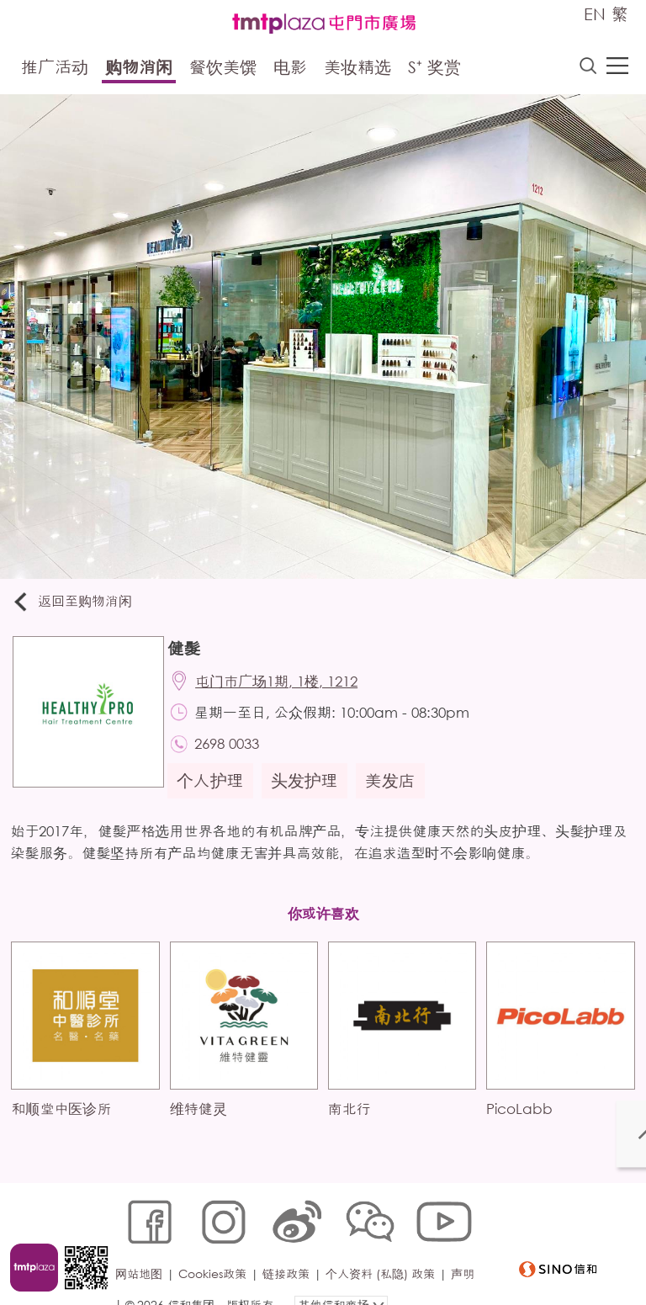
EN (595, 14)
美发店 (396, 792)
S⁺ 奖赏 (434, 69)
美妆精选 (357, 69)
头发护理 (310, 792)
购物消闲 (138, 69)
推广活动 (54, 69)
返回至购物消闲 (79, 603)
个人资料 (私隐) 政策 (384, 1252)
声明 (131, 1277)
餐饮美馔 (223, 69)
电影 (290, 69)
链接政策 (290, 1252)
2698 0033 (235, 753)
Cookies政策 (217, 1252)
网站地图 (143, 1252)
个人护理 (216, 792)
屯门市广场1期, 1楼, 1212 (285, 686)
